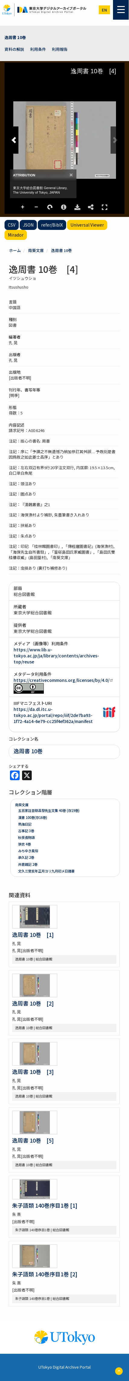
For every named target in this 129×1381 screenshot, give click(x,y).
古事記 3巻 (26, 830)
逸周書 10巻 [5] (33, 1140)
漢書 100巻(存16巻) (32, 817)
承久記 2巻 (26, 857)
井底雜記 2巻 (27, 864)
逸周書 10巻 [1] (33, 934)
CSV (11, 225)
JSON (28, 225)
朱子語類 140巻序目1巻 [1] (44, 1205)
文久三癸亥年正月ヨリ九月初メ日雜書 (46, 871)
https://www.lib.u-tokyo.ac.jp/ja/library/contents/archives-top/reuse (56, 655)
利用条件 (38, 49)
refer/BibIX (52, 225)
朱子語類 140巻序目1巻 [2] (44, 1274)
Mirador (16, 235)
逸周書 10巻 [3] (33, 1071)
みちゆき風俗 (28, 850)
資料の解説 (14, 49)
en (104, 10)
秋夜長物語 (26, 837)
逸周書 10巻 (15, 37)
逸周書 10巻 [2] (33, 1003)
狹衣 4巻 (24, 844)
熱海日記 (24, 824)
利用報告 (60, 49)
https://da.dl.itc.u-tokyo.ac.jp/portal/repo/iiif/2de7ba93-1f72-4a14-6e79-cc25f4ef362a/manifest (53, 715)
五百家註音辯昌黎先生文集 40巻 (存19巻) (48, 810)
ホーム (15, 250)
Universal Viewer (87, 225)
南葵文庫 (36, 250)
